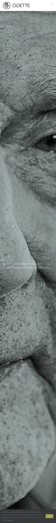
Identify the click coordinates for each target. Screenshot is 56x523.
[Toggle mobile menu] (52, 3)
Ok (49, 516)
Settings (10, 520)
